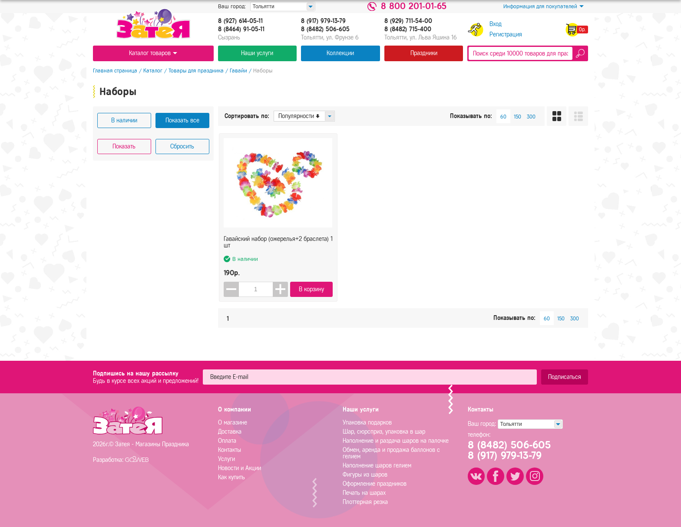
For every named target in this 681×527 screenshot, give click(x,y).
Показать (124, 146)
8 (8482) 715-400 (407, 29)
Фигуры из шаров (365, 474)
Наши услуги (257, 53)
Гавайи (238, 70)
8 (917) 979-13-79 (323, 21)
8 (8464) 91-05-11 (241, 29)
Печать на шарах (364, 493)
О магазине (232, 422)
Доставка (229, 431)
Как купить (231, 477)
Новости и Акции (239, 468)
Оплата (227, 441)
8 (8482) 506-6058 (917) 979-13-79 (509, 450)
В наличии (124, 120)
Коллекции (340, 53)
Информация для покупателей (543, 6)
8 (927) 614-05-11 (240, 21)
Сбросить (182, 146)
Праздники (423, 53)
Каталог (152, 70)
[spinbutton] (256, 289)
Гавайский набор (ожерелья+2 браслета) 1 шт (278, 242)
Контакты (229, 450)
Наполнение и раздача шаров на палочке (396, 441)
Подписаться (564, 377)
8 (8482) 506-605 (325, 29)
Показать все (182, 120)
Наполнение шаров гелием (377, 465)
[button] (280, 289)
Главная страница (115, 70)
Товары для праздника (196, 70)
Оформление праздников (375, 484)
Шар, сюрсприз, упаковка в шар (384, 431)
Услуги (226, 459)
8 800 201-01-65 (413, 6)
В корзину (311, 289)
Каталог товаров (153, 53)
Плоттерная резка (365, 502)
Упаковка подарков (367, 422)
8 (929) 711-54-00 (408, 21)
